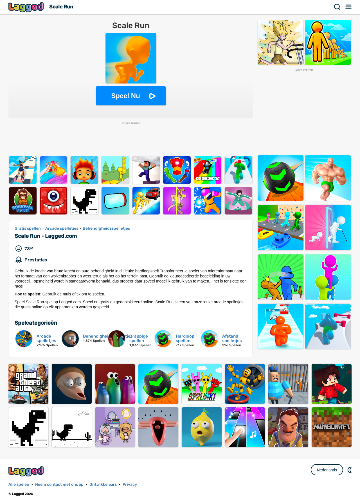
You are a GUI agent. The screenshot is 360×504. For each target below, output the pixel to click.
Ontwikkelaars (103, 484)
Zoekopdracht (337, 7)
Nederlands (327, 470)
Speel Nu (125, 96)
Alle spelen (18, 484)
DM (350, 469)
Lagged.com (26, 471)
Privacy (130, 484)
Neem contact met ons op (59, 484)
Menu (348, 7)
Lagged (26, 7)
